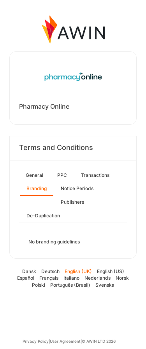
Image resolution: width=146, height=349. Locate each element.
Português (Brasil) (70, 285)
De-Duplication (43, 216)
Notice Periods (77, 188)
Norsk (122, 278)
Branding (36, 188)
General (34, 175)
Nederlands (97, 278)
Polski (38, 285)
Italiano (71, 278)
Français (48, 278)
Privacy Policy (36, 341)
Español (25, 278)
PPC (62, 175)
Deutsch (50, 271)
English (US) (110, 271)
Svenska (104, 285)
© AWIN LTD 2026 (99, 341)
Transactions (95, 175)
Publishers (72, 202)
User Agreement (65, 341)
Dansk (29, 271)
